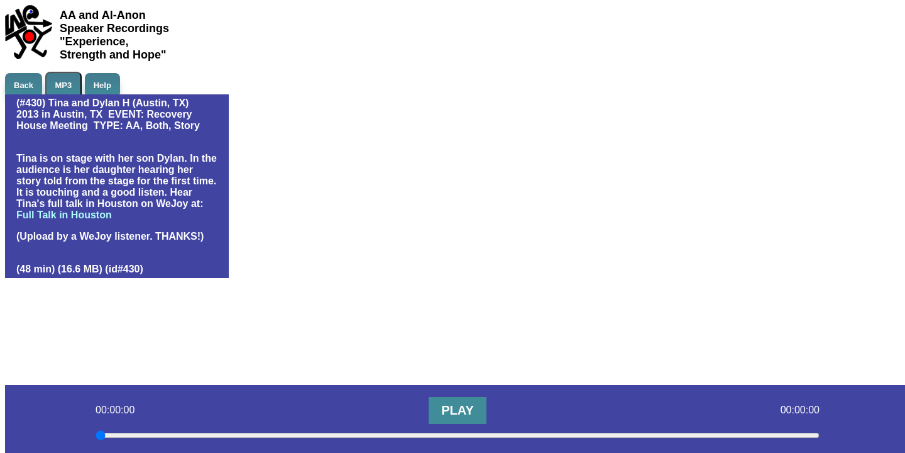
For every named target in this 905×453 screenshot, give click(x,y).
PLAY (457, 410)
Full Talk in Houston (64, 215)
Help (102, 85)
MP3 (63, 85)
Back (23, 85)
